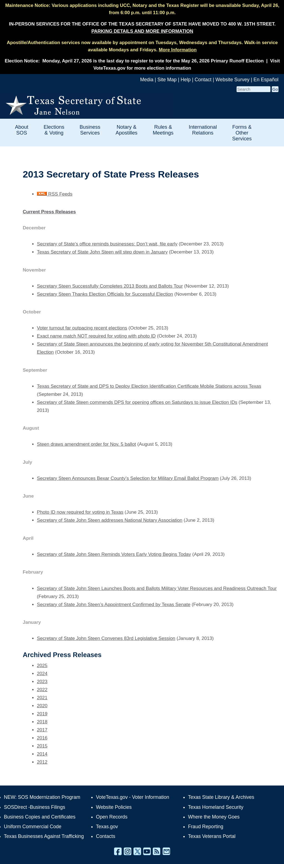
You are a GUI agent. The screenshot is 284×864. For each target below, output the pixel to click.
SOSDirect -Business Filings (34, 807)
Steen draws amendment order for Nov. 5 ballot (86, 444)
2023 (42, 681)
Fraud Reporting (205, 826)
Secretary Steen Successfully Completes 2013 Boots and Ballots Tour (110, 286)
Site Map (166, 79)
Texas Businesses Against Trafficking (44, 836)
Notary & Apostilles (127, 130)
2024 (42, 673)
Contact (203, 79)
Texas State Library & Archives (221, 797)
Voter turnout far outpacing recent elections (82, 328)
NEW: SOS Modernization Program (42, 797)
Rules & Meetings (163, 130)
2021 (42, 697)
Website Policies (114, 807)
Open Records (111, 817)
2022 (42, 689)
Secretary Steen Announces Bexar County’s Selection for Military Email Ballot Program (128, 478)
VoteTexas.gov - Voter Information (132, 797)
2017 (42, 730)
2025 (42, 665)
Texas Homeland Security (215, 807)
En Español (265, 79)
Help (186, 79)
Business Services (90, 130)
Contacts (105, 836)
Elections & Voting (54, 130)
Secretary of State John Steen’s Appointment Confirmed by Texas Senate (113, 604)
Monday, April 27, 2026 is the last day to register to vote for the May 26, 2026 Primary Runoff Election (153, 61)
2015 (42, 746)
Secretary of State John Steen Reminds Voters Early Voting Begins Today (114, 554)
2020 (42, 705)
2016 (42, 738)
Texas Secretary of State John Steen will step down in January (102, 252)
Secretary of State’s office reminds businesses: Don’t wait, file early (107, 244)
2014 (42, 754)
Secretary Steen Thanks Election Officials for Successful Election (105, 294)
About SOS (21, 130)
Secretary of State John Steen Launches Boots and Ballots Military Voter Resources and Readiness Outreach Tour (157, 588)
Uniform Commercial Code (32, 826)
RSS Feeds (54, 194)
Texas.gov (107, 826)
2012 (42, 762)
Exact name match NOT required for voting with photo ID (96, 336)
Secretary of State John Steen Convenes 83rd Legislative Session (106, 638)
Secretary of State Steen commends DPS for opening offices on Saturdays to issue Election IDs (137, 402)
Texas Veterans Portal (211, 836)
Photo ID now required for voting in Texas (80, 512)
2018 (42, 721)
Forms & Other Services (242, 132)
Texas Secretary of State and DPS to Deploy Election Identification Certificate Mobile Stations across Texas (149, 386)
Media (146, 79)
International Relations (203, 130)
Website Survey (232, 79)
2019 (42, 713)
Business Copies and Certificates (39, 817)
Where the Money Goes (214, 817)
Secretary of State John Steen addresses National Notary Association (109, 520)
